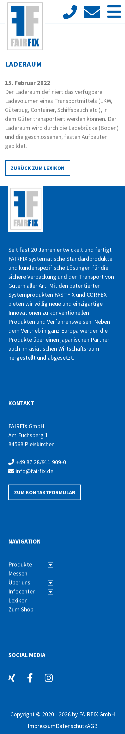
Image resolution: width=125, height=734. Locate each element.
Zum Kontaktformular (44, 492)
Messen (17, 573)
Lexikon (18, 600)
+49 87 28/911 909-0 (37, 462)
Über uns (30, 582)
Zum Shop (20, 609)
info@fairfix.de (30, 471)
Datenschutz (71, 726)
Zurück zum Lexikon (38, 168)
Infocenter (30, 591)
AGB (92, 726)
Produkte (30, 564)
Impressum (42, 726)
